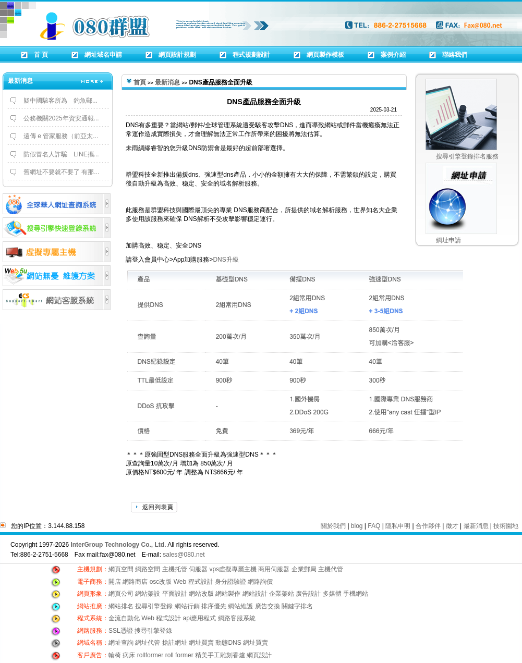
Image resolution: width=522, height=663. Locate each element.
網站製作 (227, 593)
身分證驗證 (230, 581)
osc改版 (161, 581)
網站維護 (240, 606)
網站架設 (148, 593)
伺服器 (198, 569)
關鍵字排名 (297, 606)
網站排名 (120, 606)
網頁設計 (259, 655)
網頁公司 (120, 593)
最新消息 (167, 82)
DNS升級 (225, 259)
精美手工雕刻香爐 (220, 655)
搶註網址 (174, 642)
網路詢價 (260, 581)
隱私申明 (397, 526)
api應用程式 (199, 618)
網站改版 (201, 593)
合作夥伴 (428, 526)
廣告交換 (268, 606)
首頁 (139, 82)
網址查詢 (120, 642)
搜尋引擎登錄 (154, 606)
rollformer (150, 655)
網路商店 (135, 581)
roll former (179, 655)
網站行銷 (187, 606)
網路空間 (147, 569)
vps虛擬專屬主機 (233, 569)
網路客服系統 (237, 618)
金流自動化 (124, 618)
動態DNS (228, 642)
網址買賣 (201, 642)
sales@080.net (183, 554)
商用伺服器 (273, 569)
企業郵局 (304, 569)
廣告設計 (308, 593)
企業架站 (281, 593)
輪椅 (114, 655)
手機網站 (355, 593)
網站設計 (255, 593)
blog (357, 526)
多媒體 (332, 593)
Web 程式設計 (193, 581)
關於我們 (333, 526)
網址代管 (147, 642)
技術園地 (505, 526)
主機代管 (330, 569)
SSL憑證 (120, 630)
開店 (114, 581)
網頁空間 (120, 569)
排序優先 (213, 606)
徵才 (452, 526)
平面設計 (174, 593)
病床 (129, 655)
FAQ (374, 526)
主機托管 (174, 569)
